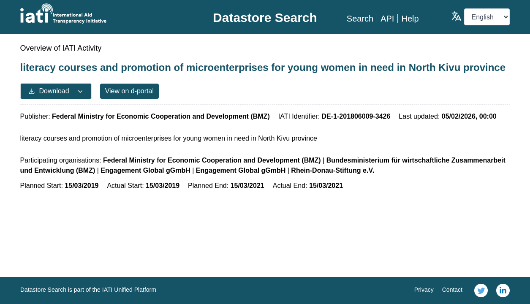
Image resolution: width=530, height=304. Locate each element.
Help (410, 18)
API (387, 18)
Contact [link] (452, 289)
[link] (481, 290)
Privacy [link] (424, 289)
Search (360, 18)
